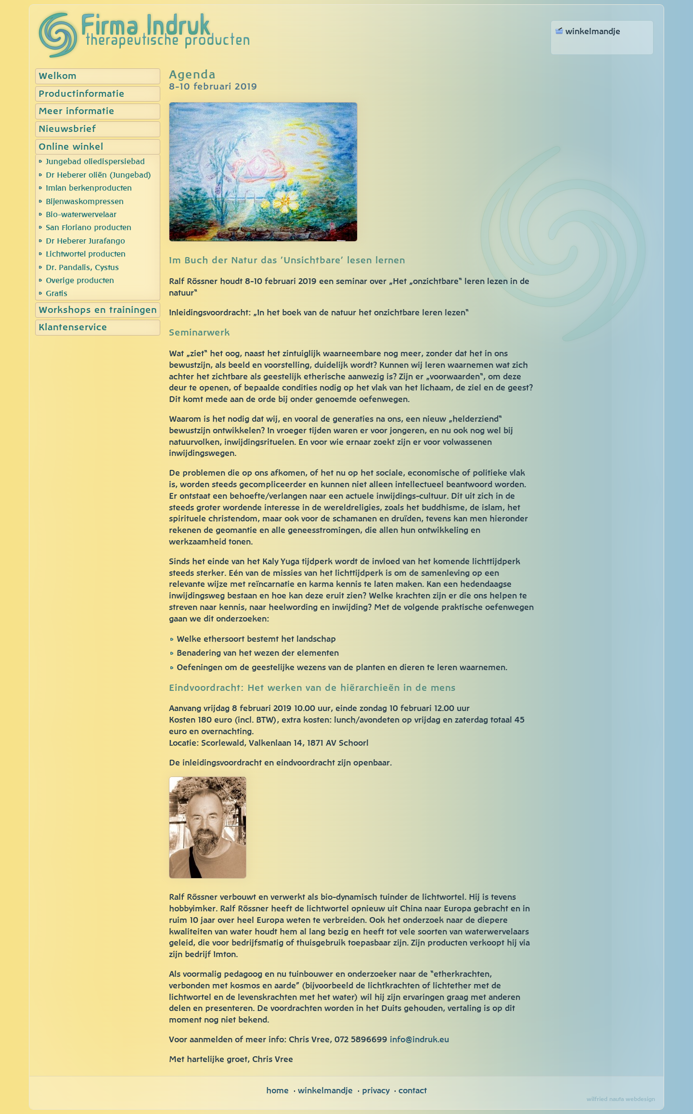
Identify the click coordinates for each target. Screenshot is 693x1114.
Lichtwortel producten (86, 254)
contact (412, 1091)
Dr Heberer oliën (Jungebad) (99, 175)
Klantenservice (72, 327)
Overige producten (80, 281)
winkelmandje (325, 1091)
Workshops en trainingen (97, 310)
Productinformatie (81, 94)
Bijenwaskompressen (85, 202)
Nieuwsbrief (67, 129)
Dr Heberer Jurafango (85, 241)
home (277, 1091)
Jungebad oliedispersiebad (95, 162)
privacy (375, 1091)
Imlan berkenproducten (89, 188)
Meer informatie (76, 111)
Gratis (56, 294)
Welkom (57, 76)
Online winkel (70, 147)
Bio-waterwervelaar (81, 215)
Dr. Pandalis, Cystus (82, 268)
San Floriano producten (88, 228)
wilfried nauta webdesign (621, 1099)
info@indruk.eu (419, 1040)
